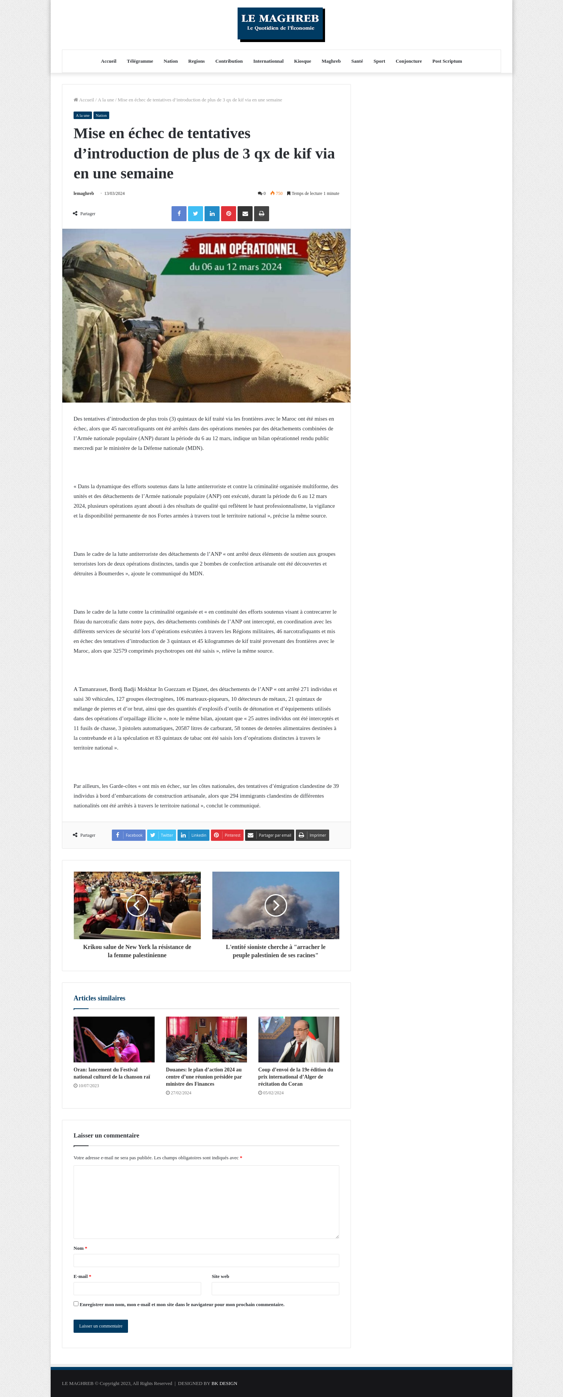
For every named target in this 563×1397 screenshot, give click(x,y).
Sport (379, 61)
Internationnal (268, 61)
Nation (171, 61)
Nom (80, 1248)
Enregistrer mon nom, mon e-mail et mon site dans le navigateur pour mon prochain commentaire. (182, 1304)
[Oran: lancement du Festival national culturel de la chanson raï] (114, 1039)
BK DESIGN (224, 1383)
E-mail (82, 1276)
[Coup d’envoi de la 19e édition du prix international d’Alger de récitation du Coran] (298, 1039)
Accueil (108, 61)
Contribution (229, 61)
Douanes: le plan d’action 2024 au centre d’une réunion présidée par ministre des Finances (204, 1077)
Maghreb (331, 61)
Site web (220, 1276)
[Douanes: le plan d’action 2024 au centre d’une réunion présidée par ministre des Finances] (206, 1039)
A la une (106, 100)
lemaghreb (84, 193)
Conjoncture (409, 61)
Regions (196, 61)
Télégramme (140, 61)
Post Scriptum (447, 61)
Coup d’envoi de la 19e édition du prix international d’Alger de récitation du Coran (295, 1077)
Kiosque (303, 61)
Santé (357, 61)
